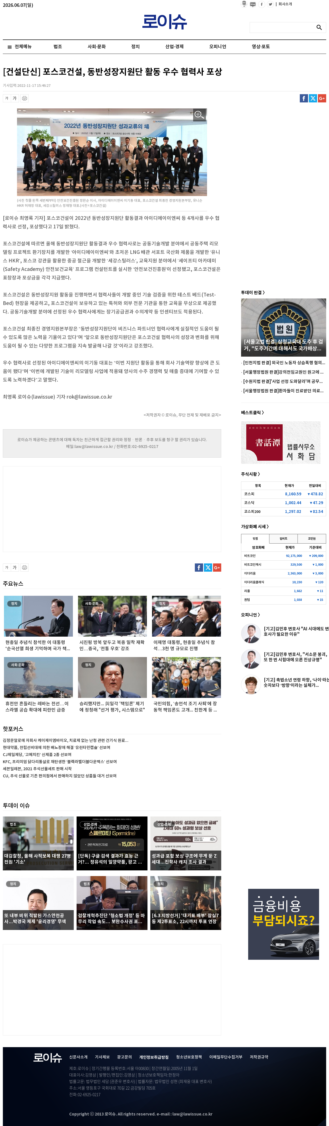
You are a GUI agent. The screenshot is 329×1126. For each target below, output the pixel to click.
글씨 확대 (15, 98)
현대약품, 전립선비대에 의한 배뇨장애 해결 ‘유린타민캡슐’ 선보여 (56, 747)
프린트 (24, 98)
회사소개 (284, 4)
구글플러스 (322, 98)
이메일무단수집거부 (225, 1057)
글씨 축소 (7, 98)
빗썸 (255, 538)
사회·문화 (97, 47)
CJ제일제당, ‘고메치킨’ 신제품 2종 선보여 (37, 754)
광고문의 (124, 1057)
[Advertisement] (59, 508)
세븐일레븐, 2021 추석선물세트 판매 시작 (37, 769)
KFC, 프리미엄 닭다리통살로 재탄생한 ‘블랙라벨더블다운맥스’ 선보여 (60, 761)
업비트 (283, 538)
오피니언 (217, 47)
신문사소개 (78, 1057)
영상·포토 (261, 47)
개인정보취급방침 (154, 1057)
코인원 (312, 538)
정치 (135, 47)
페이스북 (304, 98)
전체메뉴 (23, 47)
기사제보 (102, 1057)
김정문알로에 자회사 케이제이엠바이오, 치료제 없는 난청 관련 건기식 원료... (65, 740)
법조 (58, 47)
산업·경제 (174, 47)
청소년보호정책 (189, 1057)
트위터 (313, 98)
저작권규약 (259, 1057)
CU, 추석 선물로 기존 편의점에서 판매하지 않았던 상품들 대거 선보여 (60, 776)
